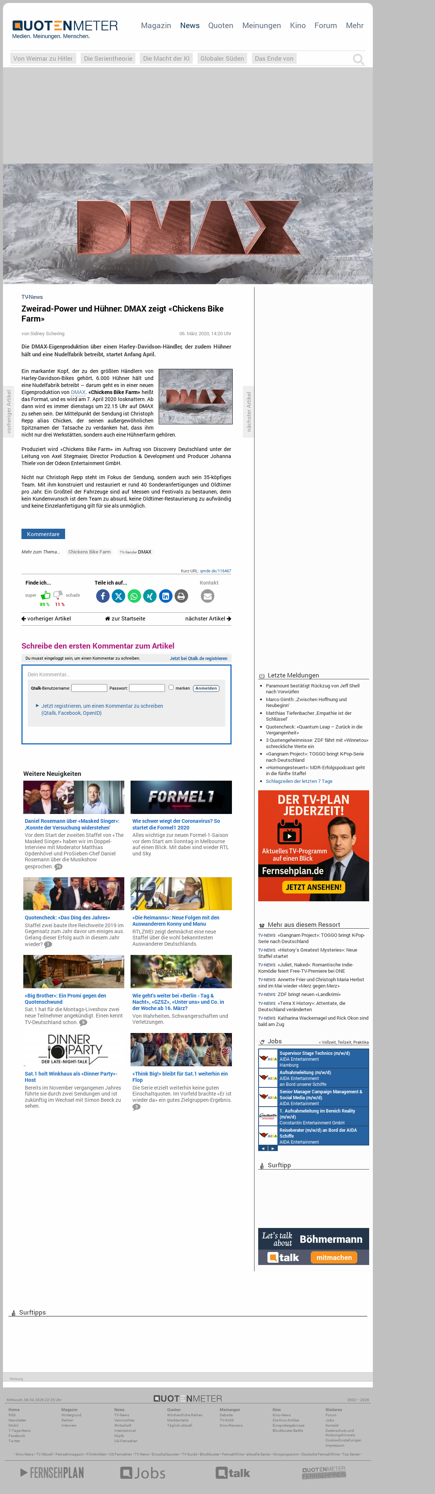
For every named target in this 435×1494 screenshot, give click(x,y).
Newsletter (17, 1420)
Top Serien (351, 1454)
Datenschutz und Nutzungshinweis (340, 1432)
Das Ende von (274, 58)
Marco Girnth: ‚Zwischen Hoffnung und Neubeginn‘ (306, 702)
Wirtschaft (122, 1425)
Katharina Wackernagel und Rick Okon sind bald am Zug (313, 1021)
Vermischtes (124, 1420)
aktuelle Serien (258, 1454)
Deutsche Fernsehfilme (320, 1454)
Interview (69, 1425)
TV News (142, 1454)
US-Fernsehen (126, 1441)
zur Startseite (125, 618)
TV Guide (189, 1454)
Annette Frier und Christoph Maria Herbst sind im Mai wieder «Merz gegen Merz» (311, 982)
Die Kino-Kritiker (286, 1420)
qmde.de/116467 (215, 570)
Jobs (330, 1420)
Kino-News (282, 1415)
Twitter (14, 1441)
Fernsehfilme (233, 1454)
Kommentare (43, 534)
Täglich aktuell (179, 1425)
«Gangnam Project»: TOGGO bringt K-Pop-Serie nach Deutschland (315, 756)
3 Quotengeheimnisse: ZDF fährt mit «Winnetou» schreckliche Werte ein (317, 743)
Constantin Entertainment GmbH (307, 1116)
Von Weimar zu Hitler (43, 58)
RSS (12, 1415)
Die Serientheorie (108, 58)
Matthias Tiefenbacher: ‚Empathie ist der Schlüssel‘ (308, 716)
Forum (325, 25)
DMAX (78, 392)
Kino (298, 25)
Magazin (156, 25)
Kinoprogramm (286, 1454)
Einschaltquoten (165, 1454)
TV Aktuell (44, 1454)
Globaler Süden (222, 58)
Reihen (67, 1420)
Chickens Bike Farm (89, 552)
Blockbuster (209, 1454)
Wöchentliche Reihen (185, 1415)
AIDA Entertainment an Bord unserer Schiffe (295, 1078)
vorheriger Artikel (46, 618)
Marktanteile (177, 1420)
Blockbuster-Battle (288, 1430)
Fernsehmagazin (69, 1454)
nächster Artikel (208, 618)
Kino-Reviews (231, 1425)
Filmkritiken (97, 1454)
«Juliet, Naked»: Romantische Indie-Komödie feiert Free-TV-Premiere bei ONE (306, 968)
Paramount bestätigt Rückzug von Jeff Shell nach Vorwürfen (313, 688)
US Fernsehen (120, 1454)
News (190, 25)
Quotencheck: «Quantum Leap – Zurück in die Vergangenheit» (314, 729)
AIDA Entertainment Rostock (310, 1097)
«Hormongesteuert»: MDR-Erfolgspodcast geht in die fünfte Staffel (315, 770)
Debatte (226, 1415)
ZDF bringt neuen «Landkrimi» (299, 994)
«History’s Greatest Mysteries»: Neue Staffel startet (307, 953)
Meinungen (261, 25)
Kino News (25, 1454)
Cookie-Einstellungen (343, 1440)
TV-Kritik (227, 1420)
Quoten (220, 25)
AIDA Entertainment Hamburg (304, 1058)
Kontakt (332, 1425)
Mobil (13, 1425)
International (125, 1430)
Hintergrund (71, 1415)
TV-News (121, 1415)
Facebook (17, 1435)
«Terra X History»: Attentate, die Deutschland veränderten (301, 1006)
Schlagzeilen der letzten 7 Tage (299, 781)
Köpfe (119, 1435)
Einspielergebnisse (288, 1425)
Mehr (355, 25)
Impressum (335, 1445)
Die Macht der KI (166, 58)
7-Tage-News (20, 1430)
